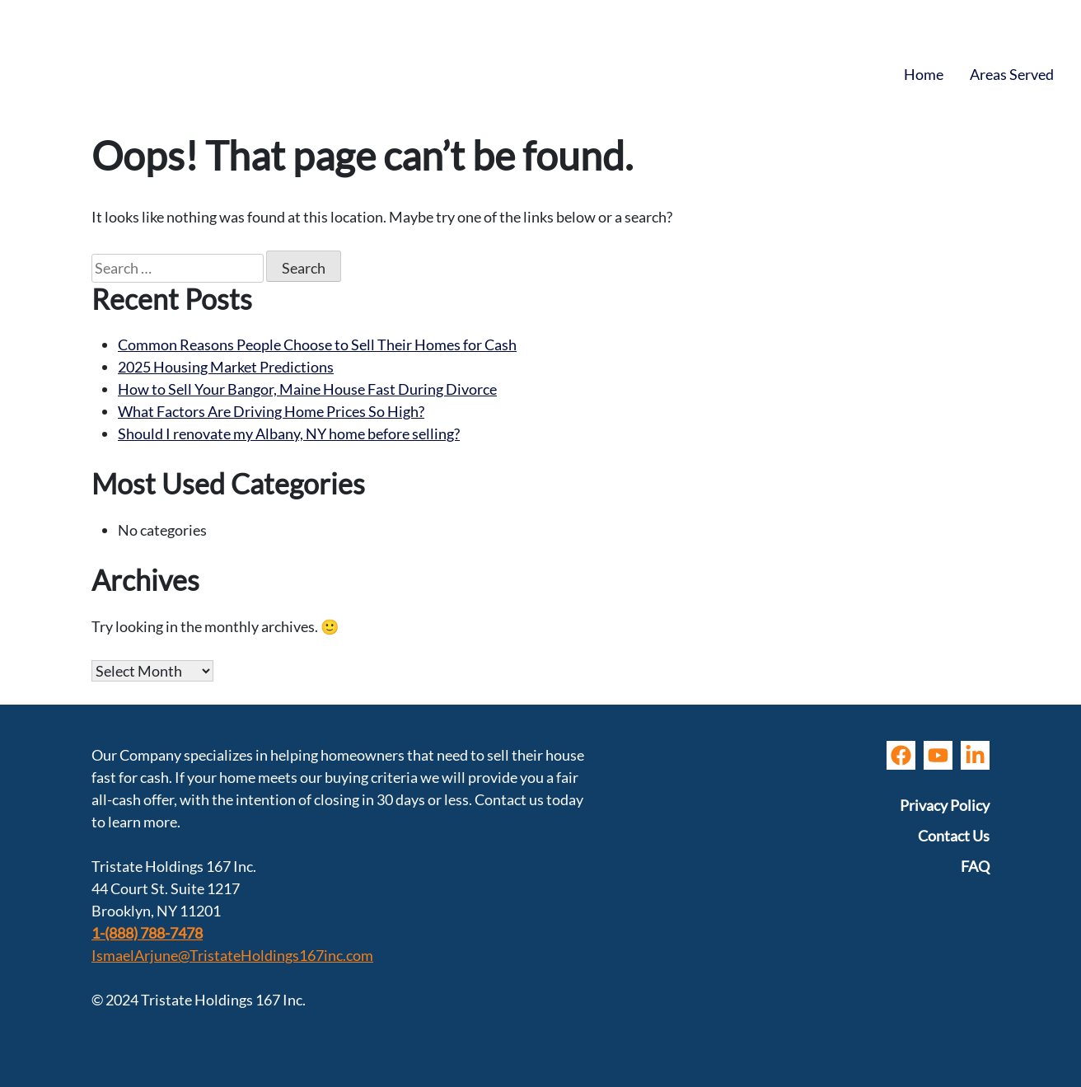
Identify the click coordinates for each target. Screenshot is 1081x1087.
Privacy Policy (945, 805)
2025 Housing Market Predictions (226, 367)
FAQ (975, 866)
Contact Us (954, 836)
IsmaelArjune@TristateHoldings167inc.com (232, 955)
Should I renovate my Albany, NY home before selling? (289, 433)
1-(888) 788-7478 (147, 933)
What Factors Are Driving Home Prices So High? (271, 411)
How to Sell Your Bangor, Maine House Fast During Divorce (307, 389)
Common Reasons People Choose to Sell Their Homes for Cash (317, 344)
